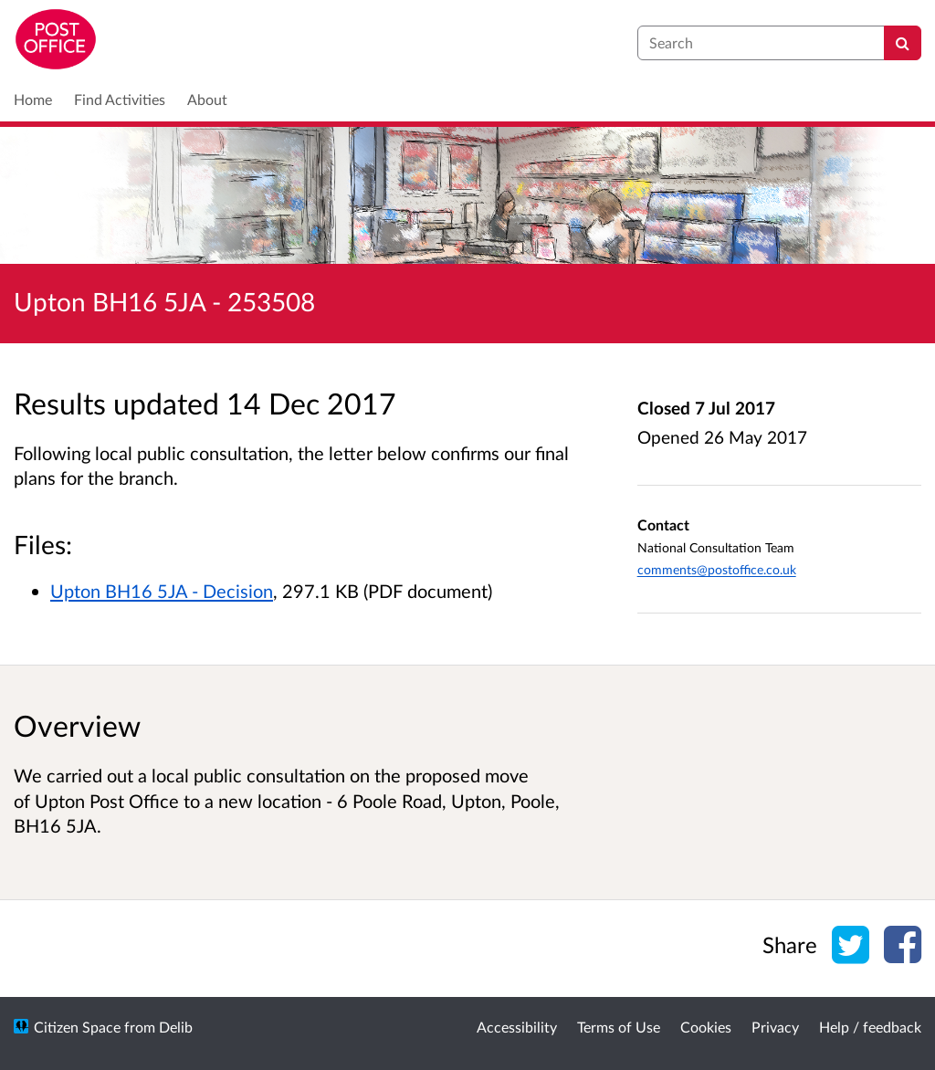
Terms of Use (618, 1026)
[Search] (902, 43)
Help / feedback (870, 1026)
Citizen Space (77, 1026)
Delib (176, 1026)
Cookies (705, 1026)
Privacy (775, 1026)
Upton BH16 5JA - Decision (161, 591)
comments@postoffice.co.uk (716, 569)
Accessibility (517, 1026)
